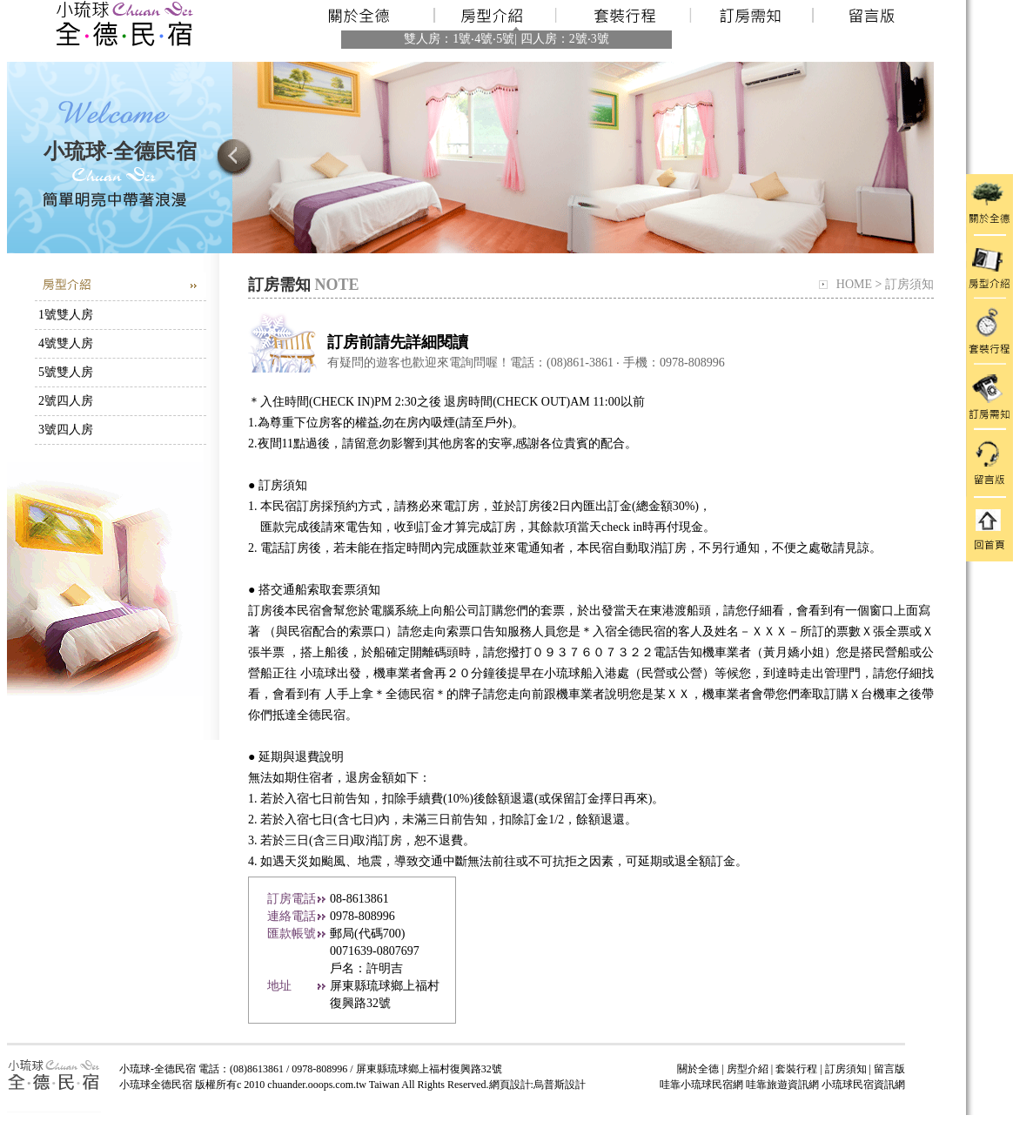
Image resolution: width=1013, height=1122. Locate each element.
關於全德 (698, 1069)
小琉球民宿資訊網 (863, 1084)
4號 (483, 38)
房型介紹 (747, 1069)
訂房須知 (909, 284)
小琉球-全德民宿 (120, 151)
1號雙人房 (65, 314)
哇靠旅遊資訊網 (782, 1084)
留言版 (889, 1069)
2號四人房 (65, 400)
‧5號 (503, 38)
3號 (600, 38)
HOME (854, 284)
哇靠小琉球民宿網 (701, 1084)
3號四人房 (65, 429)
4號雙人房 (65, 343)
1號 (462, 38)
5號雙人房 (65, 372)
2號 (578, 38)
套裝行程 (796, 1069)
